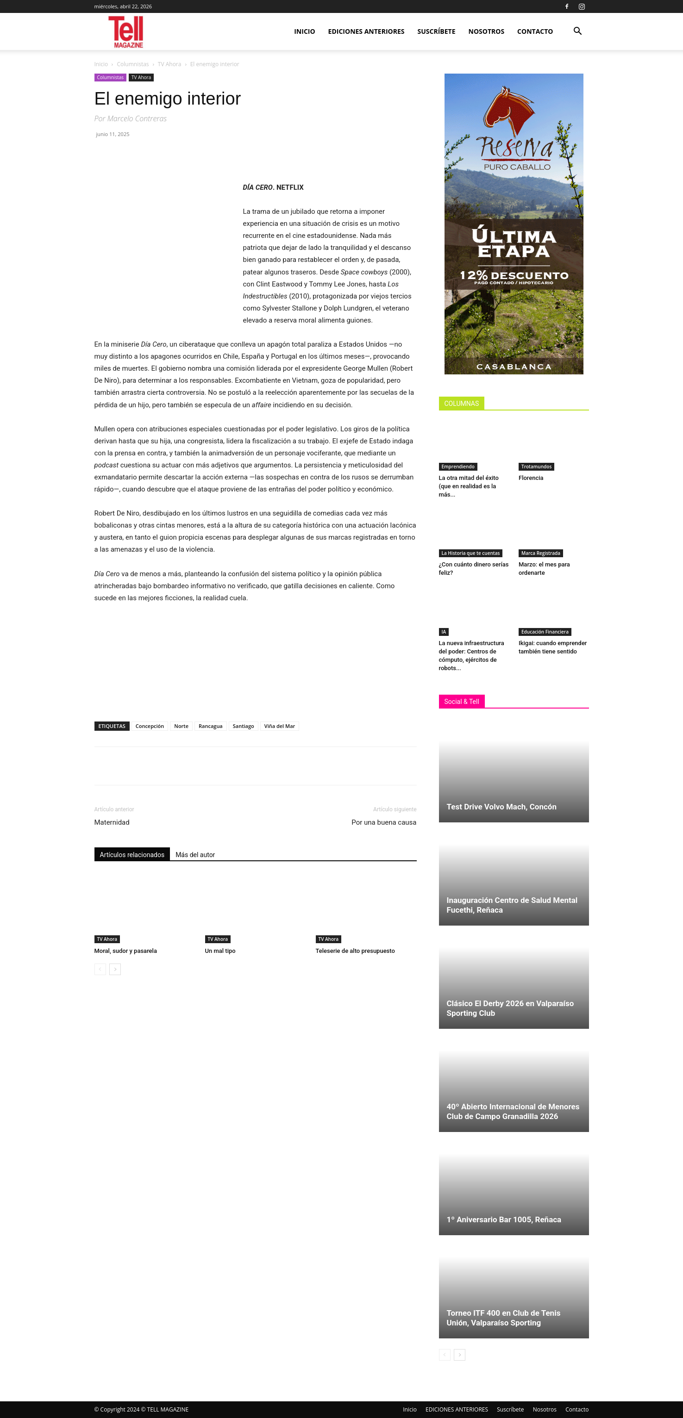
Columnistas (133, 64)
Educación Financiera (545, 631)
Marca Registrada (540, 553)
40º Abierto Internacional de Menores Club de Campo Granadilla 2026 (513, 1111)
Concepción (150, 725)
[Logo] (126, 31)
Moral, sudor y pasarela (125, 950)
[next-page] (115, 969)
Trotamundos (536, 466)
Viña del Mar (279, 725)
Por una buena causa (383, 822)
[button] (578, 32)
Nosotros (487, 31)
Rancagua (211, 725)
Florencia (532, 477)
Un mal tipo (221, 950)
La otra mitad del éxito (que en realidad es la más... (469, 486)
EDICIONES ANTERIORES (366, 31)
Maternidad (112, 822)
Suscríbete (437, 31)
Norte (181, 725)
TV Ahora (170, 64)
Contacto (535, 31)
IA (444, 631)
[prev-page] (100, 969)
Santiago (243, 725)
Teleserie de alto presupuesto (355, 950)
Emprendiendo (458, 466)
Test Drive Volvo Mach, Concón (502, 806)
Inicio (304, 31)
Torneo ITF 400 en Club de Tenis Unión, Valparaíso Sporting (504, 1317)
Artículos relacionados (132, 854)
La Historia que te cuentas (471, 553)
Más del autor (195, 854)
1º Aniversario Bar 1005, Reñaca (504, 1219)
